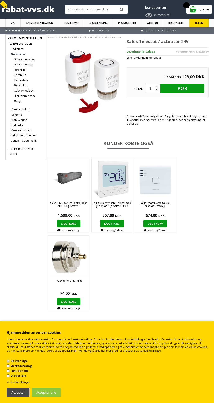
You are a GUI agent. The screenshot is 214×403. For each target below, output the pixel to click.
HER (73, 351)
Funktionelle (19, 371)
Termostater (21, 80)
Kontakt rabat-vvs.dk (72, 314)
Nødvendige (19, 361)
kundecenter (156, 7)
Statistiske (18, 376)
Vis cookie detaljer (18, 382)
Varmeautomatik (21, 130)
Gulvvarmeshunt (23, 64)
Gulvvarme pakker (25, 59)
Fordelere (20, 70)
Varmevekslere (20, 109)
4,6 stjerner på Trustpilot (38, 30)
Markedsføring (21, 366)
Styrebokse (20, 85)
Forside (52, 37)
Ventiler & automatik (24, 140)
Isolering (16, 114)
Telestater (20, 75)
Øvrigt (17, 101)
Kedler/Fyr (17, 125)
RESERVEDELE (176, 23)
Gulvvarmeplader (24, 90)
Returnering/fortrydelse (74, 318)
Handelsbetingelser (72, 310)
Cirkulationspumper (23, 135)
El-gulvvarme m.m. (25, 96)
